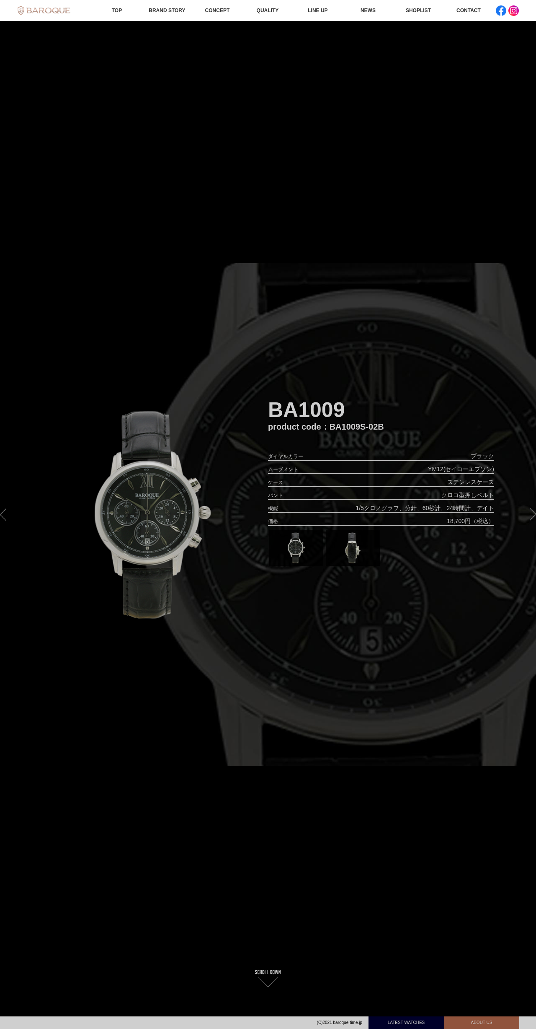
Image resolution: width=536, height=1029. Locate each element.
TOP (117, 10)
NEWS (368, 10)
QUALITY (268, 10)
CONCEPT (217, 10)
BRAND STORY (167, 10)
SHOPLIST (418, 10)
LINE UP (317, 10)
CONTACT (468, 10)
